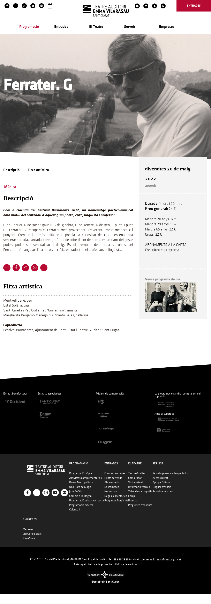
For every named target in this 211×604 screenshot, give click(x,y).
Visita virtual (170, 483)
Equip (166, 496)
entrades (194, 5)
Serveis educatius (34, 548)
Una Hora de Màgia (92, 487)
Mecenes (173, 530)
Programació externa (93, 505)
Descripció (11, 170)
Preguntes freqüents (140, 501)
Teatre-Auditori (172, 474)
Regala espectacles (139, 496)
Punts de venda (137, 478)
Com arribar (169, 478)
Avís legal (80, 573)
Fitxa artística (38, 170)
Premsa (167, 501)
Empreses (166, 27)
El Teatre (96, 27)
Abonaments (135, 483)
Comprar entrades (138, 474)
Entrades (61, 27)
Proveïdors (174, 539)
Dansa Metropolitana (93, 483)
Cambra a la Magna (92, 496)
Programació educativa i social (98, 501)
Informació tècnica (174, 487)
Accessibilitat (31, 534)
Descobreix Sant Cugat (105, 591)
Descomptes (135, 487)
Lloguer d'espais (33, 543)
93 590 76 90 (121, 569)
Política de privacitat (100, 573)
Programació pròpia (92, 474)
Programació (29, 27)
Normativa (134, 492)
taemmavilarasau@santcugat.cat (161, 569)
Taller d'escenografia (175, 492)
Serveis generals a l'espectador (42, 530)
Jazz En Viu (87, 492)
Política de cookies (126, 573)
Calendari (86, 510)
